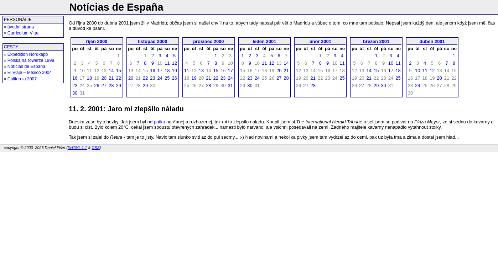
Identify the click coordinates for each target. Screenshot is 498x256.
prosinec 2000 (208, 41)
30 (74, 93)
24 (159, 78)
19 (174, 70)
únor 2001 (320, 41)
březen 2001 (376, 41)
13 (201, 70)
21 (111, 78)
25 (167, 78)
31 (230, 85)
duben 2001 (432, 41)
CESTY (11, 46)
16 (74, 78)
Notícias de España (26, 66)
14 (111, 70)
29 (118, 85)
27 (104, 85)
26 (96, 85)
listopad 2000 (152, 41)
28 (111, 85)
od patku (156, 121)
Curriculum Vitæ (22, 33)
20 (104, 78)
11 (167, 63)
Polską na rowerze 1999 (30, 60)
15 (118, 70)
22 (118, 78)
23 (74, 85)
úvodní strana (20, 27)
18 (89, 78)
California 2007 (22, 78)
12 (174, 63)
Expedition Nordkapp (27, 54)
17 (159, 70)
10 (390, 63)
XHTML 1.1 (77, 147)
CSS (95, 147)
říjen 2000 (97, 41)
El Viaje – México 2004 (29, 72)
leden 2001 (264, 41)
